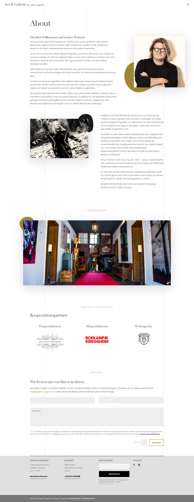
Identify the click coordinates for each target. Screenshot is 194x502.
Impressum (75, 498)
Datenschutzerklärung (150, 434)
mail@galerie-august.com (42, 391)
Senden (156, 442)
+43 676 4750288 (72, 476)
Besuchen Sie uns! (39, 476)
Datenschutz (88, 498)
